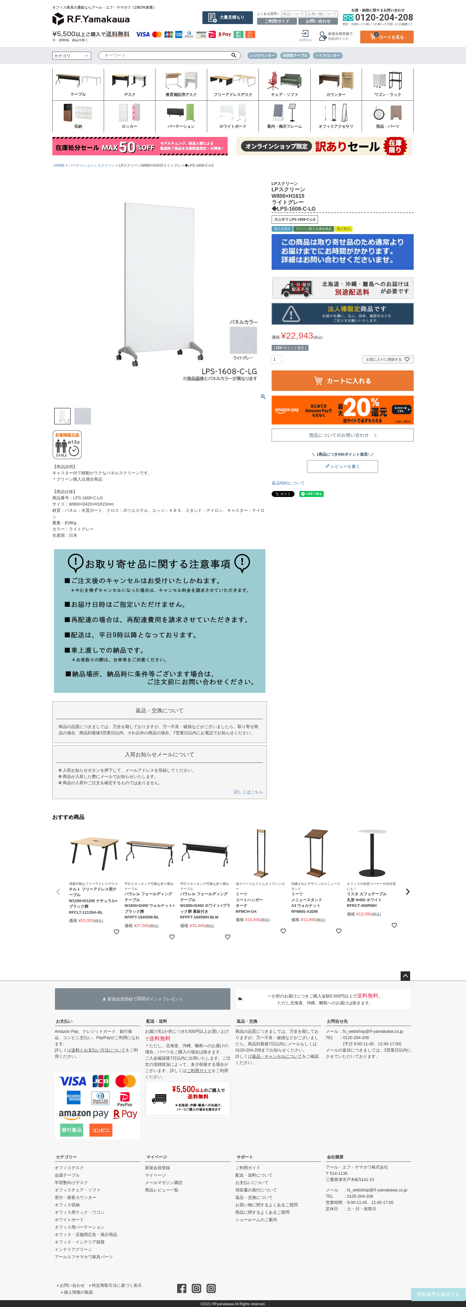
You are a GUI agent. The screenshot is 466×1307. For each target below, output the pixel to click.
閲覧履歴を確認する (438, 1294)
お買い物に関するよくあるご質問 (266, 1204)
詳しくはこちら (248, 792)
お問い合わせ (318, 21)
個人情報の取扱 (78, 1291)
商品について (293, 14)
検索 (234, 55)
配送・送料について (254, 1175)
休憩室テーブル (295, 55)
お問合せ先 (337, 1021)
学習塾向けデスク (71, 1182)
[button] (58, 891)
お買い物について (322, 14)
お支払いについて (252, 1182)
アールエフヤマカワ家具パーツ (84, 1256)
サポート (245, 1157)
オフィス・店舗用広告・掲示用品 (86, 1234)
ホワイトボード (69, 1219)
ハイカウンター (327, 55)
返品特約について (288, 483)
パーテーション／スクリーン (92, 165)
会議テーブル (67, 1175)
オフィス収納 (67, 1204)
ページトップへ (405, 976)
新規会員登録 (157, 1167)
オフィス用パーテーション (80, 1227)
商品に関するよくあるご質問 (262, 1212)
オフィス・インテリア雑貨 (80, 1242)
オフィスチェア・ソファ (77, 1190)
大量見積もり (232, 17)
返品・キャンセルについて (277, 1056)
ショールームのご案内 (256, 1219)
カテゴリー (66, 1157)
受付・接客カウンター (75, 1197)
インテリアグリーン (73, 1249)
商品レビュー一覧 (161, 1190)
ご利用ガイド (277, 21)
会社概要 (335, 1157)
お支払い (64, 1021)
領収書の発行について (256, 1190)
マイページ (156, 1157)
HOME (59, 165)
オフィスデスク (69, 1167)
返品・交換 (247, 1021)
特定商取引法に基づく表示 (116, 1285)
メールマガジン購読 (163, 1182)
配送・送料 (156, 1021)
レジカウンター (262, 55)
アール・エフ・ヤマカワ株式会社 (357, 1167)
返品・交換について (254, 1197)
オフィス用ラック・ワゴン (80, 1212)
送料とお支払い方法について (98, 1050)
